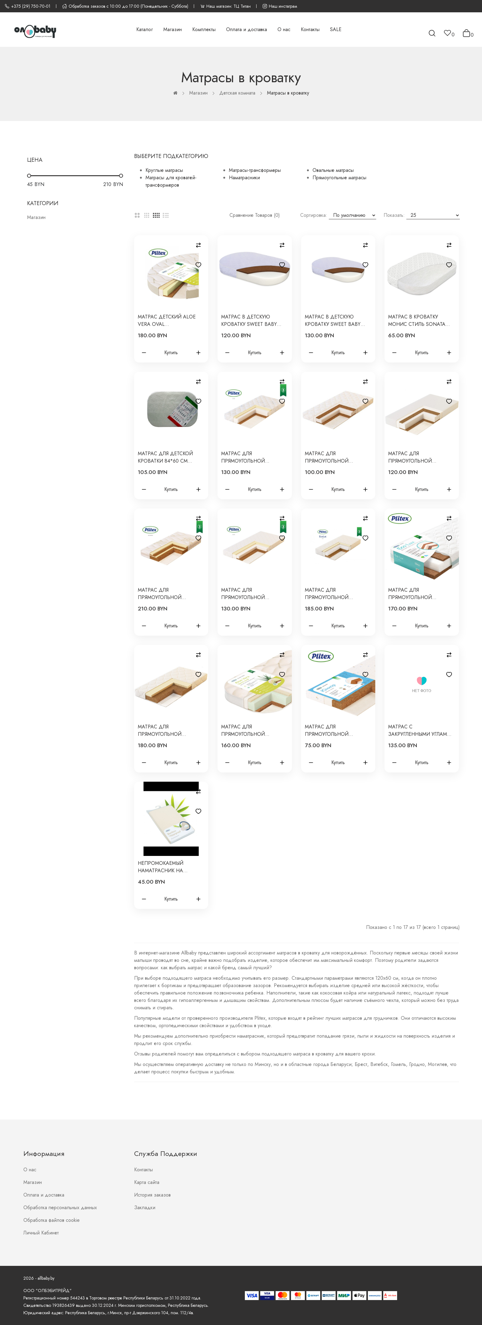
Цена (34, 160)
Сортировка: (313, 215)
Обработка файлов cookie (51, 1220)
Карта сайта (146, 1182)
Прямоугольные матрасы (339, 177)
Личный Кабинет (41, 1232)
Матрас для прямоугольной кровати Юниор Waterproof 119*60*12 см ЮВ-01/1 (421, 457)
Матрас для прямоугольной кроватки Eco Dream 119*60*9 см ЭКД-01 (249, 593)
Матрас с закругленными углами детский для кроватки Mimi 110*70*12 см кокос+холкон (419, 730)
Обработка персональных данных (60, 1207)
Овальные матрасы (333, 170)
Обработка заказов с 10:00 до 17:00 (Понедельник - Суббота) (125, 6)
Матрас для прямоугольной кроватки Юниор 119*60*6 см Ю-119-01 (331, 730)
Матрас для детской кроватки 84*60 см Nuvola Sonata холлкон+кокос (165, 457)
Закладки (144, 1207)
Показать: (394, 215)
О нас (29, 1169)
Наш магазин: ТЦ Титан (225, 6)
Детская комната (237, 92)
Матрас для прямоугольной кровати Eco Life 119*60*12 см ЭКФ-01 (246, 457)
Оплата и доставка (43, 1194)
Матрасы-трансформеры (255, 170)
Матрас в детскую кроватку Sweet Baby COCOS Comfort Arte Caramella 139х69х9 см (335, 320)
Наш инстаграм (279, 6)
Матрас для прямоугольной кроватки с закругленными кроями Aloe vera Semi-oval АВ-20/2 (253, 730)
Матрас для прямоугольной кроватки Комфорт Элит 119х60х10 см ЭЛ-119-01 (170, 730)
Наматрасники (244, 177)
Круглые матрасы (164, 170)
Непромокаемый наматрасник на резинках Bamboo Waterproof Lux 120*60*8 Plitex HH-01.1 (171, 867)
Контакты (143, 1169)
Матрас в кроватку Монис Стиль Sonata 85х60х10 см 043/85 (416, 320)
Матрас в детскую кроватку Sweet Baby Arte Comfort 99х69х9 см (250, 320)
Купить (171, 352)
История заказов (152, 1194)
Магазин (198, 92)
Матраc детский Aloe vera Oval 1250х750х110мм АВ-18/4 (167, 320)
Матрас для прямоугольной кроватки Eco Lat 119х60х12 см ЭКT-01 (329, 593)
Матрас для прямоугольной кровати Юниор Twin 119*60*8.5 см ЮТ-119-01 (334, 457)
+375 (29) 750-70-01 (27, 6)
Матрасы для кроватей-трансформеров (171, 181)
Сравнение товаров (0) (254, 215)
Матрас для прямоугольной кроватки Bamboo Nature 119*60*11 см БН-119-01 (163, 593)
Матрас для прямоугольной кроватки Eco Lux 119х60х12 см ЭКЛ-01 (413, 593)
